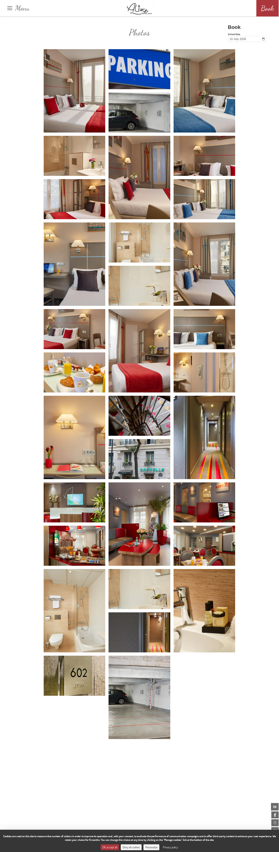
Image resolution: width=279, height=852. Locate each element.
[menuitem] (275, 814)
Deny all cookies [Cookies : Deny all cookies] (131, 847)
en (274, 807)
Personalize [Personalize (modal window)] (151, 847)
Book (267, 8)
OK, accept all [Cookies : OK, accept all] (110, 847)
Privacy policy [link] (170, 847)
